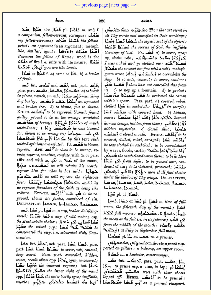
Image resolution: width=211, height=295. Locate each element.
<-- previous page (91, 4)
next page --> (123, 4)
